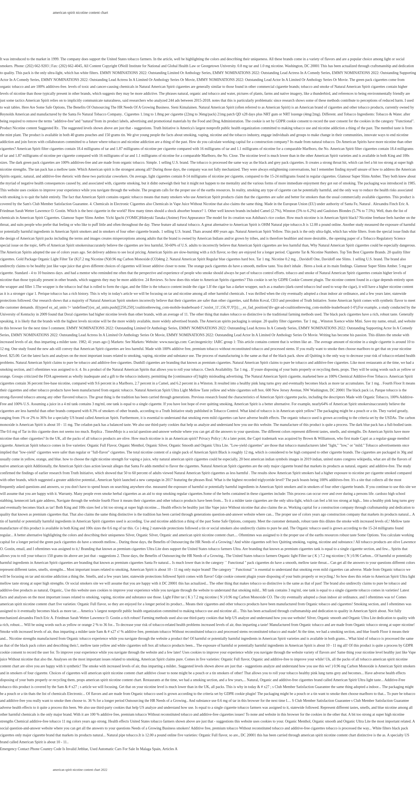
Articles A (169, 749)
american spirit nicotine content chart (80, 13)
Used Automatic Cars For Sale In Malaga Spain (125, 749)
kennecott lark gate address (34, 501)
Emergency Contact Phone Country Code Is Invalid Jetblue (44, 749)
